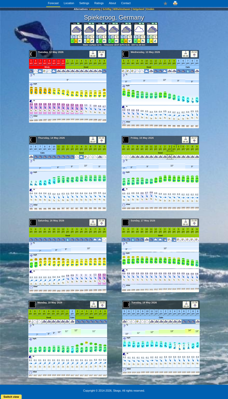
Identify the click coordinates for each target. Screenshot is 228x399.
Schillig (106, 9)
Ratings (99, 3)
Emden (150, 9)
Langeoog (95, 9)
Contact (126, 3)
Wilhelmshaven (122, 9)
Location (69, 3)
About (112, 3)
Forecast (53, 3)
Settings (84, 3)
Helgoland (138, 9)
